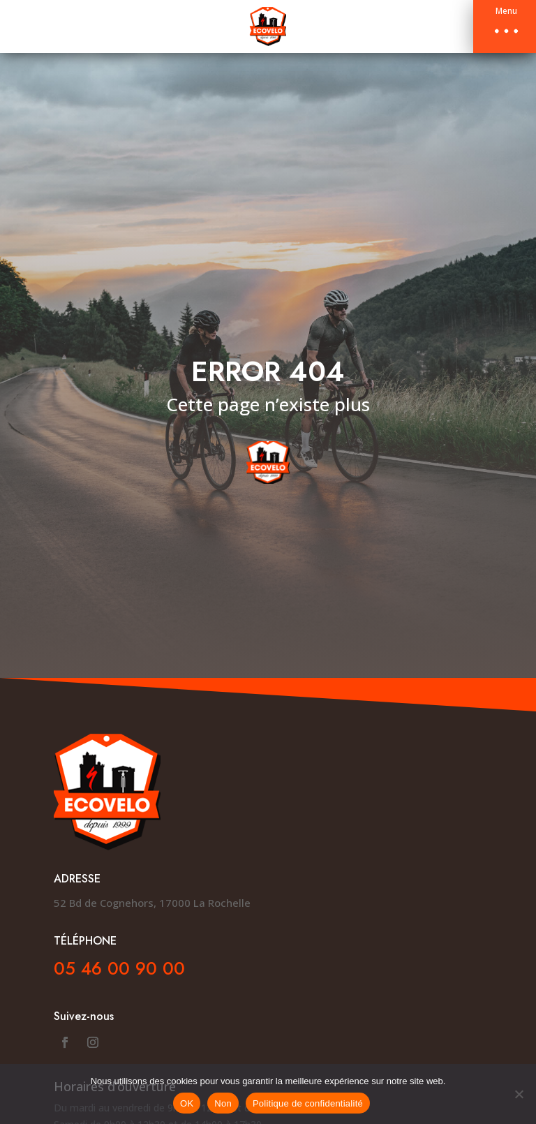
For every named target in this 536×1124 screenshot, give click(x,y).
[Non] (519, 1094)
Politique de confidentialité (308, 1103)
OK (186, 1103)
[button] (504, 26)
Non (223, 1103)
